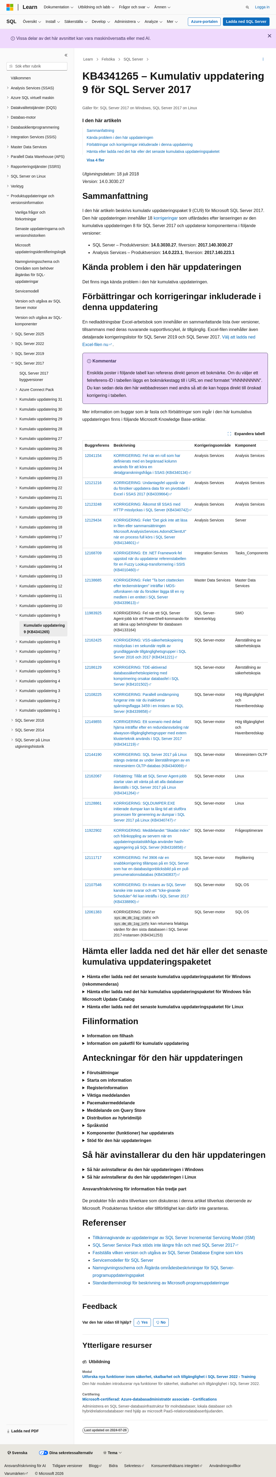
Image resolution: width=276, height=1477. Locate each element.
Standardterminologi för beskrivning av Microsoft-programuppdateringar (161, 1283)
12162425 (93, 640)
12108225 (93, 694)
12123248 (93, 504)
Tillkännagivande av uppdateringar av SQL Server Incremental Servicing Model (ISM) (174, 1237)
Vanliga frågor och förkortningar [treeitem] (30, 215)
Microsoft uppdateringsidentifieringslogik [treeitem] (40, 248)
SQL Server (133, 59)
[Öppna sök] (247, 7)
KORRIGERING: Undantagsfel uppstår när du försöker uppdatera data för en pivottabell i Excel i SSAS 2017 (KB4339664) (152, 488)
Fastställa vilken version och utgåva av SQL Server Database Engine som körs (168, 1252)
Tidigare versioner (67, 1466)
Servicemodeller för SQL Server (123, 1260)
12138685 (93, 580)
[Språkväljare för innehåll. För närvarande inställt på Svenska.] (17, 1453)
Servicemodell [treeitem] (27, 291)
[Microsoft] (9, 7)
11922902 (93, 830)
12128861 (93, 803)
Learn (88, 59)
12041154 (93, 455)
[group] (175, 690)
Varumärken (14, 1473)
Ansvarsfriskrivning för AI (25, 1466)
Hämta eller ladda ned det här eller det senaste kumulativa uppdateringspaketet (153, 151)
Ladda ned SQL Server (246, 21)
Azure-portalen (204, 21)
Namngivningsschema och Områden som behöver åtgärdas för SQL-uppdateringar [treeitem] (37, 271)
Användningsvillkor (225, 1466)
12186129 (93, 667)
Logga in (262, 7)
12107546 (93, 885)
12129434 (93, 520)
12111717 (93, 857)
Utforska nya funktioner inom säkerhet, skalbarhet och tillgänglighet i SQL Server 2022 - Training (169, 1376)
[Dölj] (66, 55)
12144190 (93, 754)
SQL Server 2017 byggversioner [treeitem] (34, 376)
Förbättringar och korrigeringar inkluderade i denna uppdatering (140, 144)
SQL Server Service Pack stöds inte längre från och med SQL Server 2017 (164, 1245)
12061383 (93, 912)
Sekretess (132, 1466)
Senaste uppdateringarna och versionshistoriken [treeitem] (40, 232)
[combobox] (36, 66)
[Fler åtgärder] (263, 59)
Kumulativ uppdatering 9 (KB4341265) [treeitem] (44, 628)
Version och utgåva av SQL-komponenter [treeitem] (38, 320)
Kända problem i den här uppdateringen (120, 137)
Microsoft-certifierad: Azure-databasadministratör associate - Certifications (149, 1399)
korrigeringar (166, 218)
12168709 (93, 553)
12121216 (93, 483)
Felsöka (108, 59)
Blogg (94, 1466)
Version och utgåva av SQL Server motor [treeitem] (38, 304)
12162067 (93, 776)
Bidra (113, 1466)
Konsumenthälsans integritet (175, 1466)
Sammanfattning (100, 130)
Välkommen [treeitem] (21, 78)
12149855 (93, 722)
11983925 (93, 613)
